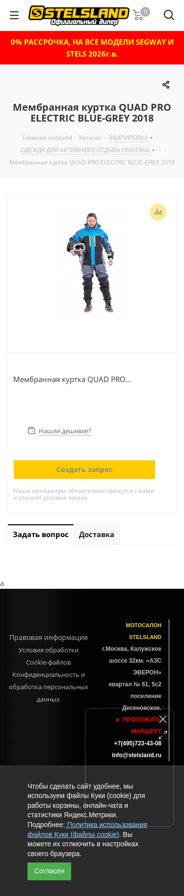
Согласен (49, 871)
